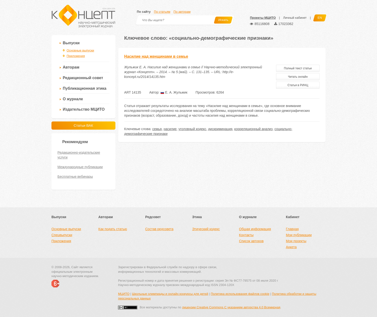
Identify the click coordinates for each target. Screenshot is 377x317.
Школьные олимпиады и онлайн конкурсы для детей (170, 294)
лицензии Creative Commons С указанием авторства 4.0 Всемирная (231, 307)
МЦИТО (123, 294)
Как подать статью (112, 229)
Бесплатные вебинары (75, 176)
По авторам (182, 11)
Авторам (71, 67)
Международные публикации (80, 167)
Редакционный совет (83, 78)
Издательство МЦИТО (84, 109)
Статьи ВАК (83, 125)
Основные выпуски (80, 50)
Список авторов (251, 241)
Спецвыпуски (61, 235)
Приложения (76, 56)
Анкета (291, 247)
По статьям (162, 11)
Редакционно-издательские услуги (78, 155)
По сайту (144, 11)
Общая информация (255, 229)
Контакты (246, 235)
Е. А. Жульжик (173, 92)
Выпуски (71, 43)
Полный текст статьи (298, 68)
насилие (169, 129)
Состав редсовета (159, 229)
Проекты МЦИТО (263, 17)
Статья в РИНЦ (298, 85)
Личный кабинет (295, 17)
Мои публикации (299, 235)
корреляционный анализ (253, 129)
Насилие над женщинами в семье (156, 56)
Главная (292, 229)
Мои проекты (296, 241)
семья (157, 129)
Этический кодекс (206, 229)
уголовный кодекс (192, 129)
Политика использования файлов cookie (240, 294)
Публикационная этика (84, 88)
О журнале (73, 99)
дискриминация (220, 129)
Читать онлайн (298, 76)
